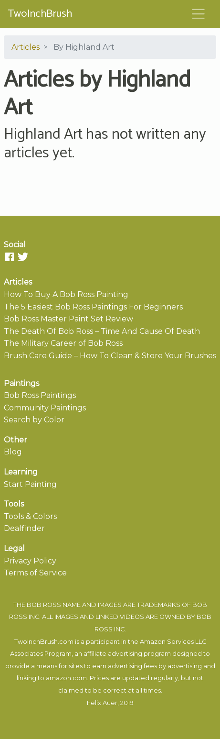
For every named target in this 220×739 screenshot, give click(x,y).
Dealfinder (24, 528)
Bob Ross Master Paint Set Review (68, 318)
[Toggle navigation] (198, 14)
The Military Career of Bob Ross (63, 343)
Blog (13, 451)
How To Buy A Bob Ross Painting (66, 294)
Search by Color (34, 419)
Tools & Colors (30, 516)
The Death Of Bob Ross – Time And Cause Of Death (102, 331)
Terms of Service (35, 572)
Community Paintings (45, 407)
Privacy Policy (30, 560)
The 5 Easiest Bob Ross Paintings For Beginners (93, 306)
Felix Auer (102, 702)
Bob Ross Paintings (40, 395)
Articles (25, 47)
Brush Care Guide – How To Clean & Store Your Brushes (110, 355)
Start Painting (30, 484)
